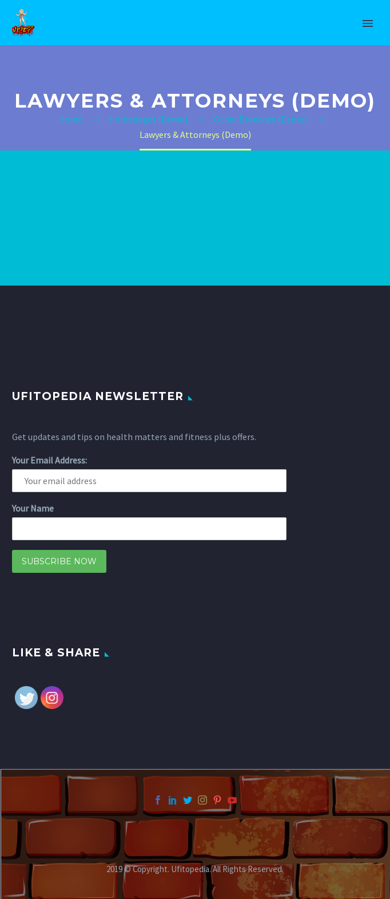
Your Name (33, 508)
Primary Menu (368, 23)
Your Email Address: (49, 460)
